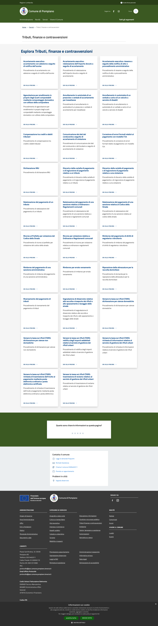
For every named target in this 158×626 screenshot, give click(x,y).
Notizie (111, 516)
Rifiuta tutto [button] (87, 618)
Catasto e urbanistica (57, 534)
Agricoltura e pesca (86, 537)
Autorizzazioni (84, 534)
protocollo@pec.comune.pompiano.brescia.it (35, 568)
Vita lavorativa (55, 523)
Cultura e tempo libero (57, 519)
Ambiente (82, 526)
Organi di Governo (26, 516)
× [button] (155, 604)
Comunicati (113, 519)
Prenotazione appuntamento (59, 552)
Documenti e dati (25, 537)
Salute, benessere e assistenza (89, 530)
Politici (22, 530)
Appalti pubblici (55, 530)
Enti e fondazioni (25, 527)
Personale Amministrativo (29, 534)
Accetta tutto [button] (71, 618)
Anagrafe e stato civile (57, 516)
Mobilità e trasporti (56, 541)
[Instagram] (118, 11)
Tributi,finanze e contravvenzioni (90, 523)
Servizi (31, 27)
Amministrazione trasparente (89, 552)
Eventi (111, 537)
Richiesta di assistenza (57, 563)
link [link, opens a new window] (98, 614)
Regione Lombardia (26, 2)
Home (24, 27)
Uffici (21, 523)
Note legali (83, 559)
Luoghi (111, 533)
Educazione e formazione (87, 516)
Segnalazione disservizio (58, 555)
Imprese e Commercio (57, 527)
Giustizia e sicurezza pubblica (89, 519)
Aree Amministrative (27, 519)
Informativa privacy (86, 555)
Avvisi (111, 523)
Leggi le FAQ (54, 559)
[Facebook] (113, 11)
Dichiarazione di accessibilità (89, 563)
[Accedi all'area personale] (128, 2)
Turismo (52, 537)
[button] (79, 623)
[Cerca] (135, 11)
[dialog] (79, 614)
